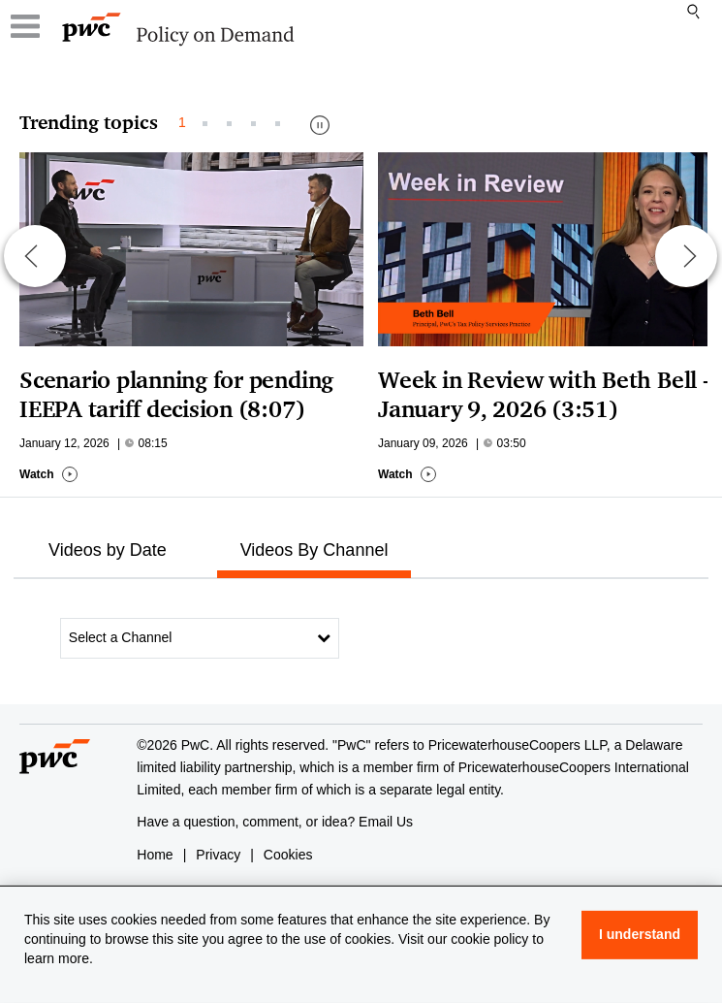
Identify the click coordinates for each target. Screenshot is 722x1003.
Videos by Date (107, 550)
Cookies (288, 854)
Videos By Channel (314, 550)
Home (155, 854)
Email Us (386, 821)
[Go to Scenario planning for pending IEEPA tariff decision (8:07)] (198, 249)
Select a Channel (199, 637)
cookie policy (489, 939)
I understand (639, 934)
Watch (48, 474)
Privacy (218, 854)
